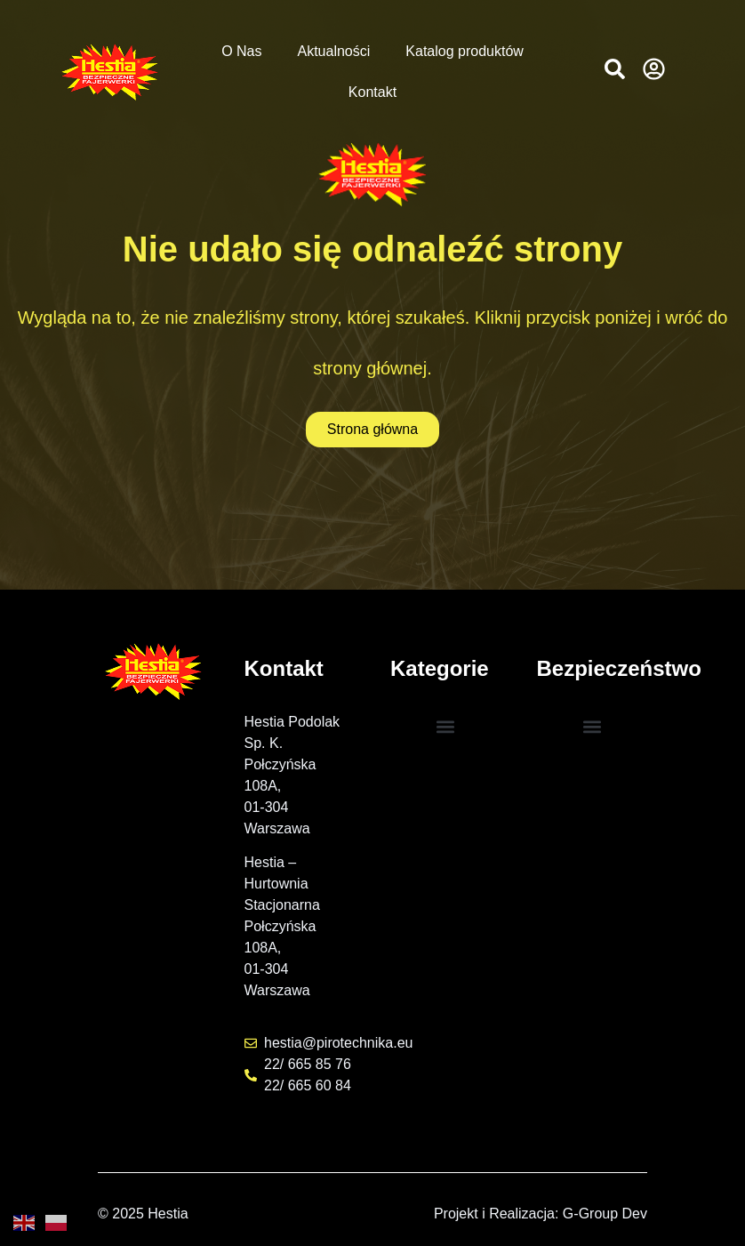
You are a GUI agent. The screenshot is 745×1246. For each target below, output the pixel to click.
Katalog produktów (464, 51)
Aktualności (333, 51)
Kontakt (372, 92)
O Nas (241, 51)
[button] (615, 69)
